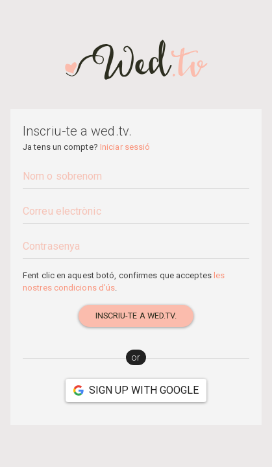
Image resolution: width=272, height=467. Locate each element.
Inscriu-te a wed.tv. (136, 315)
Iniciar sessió (125, 147)
